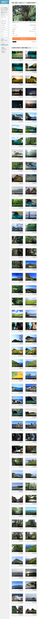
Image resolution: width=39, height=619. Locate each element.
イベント (2, 33)
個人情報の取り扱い (4, 49)
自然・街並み (3, 27)
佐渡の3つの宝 (3, 16)
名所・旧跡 (3, 25)
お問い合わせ (3, 48)
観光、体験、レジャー (4, 29)
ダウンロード (24, 38)
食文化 (2, 31)
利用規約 (3, 47)
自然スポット (22, 2)
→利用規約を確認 (33, 41)
